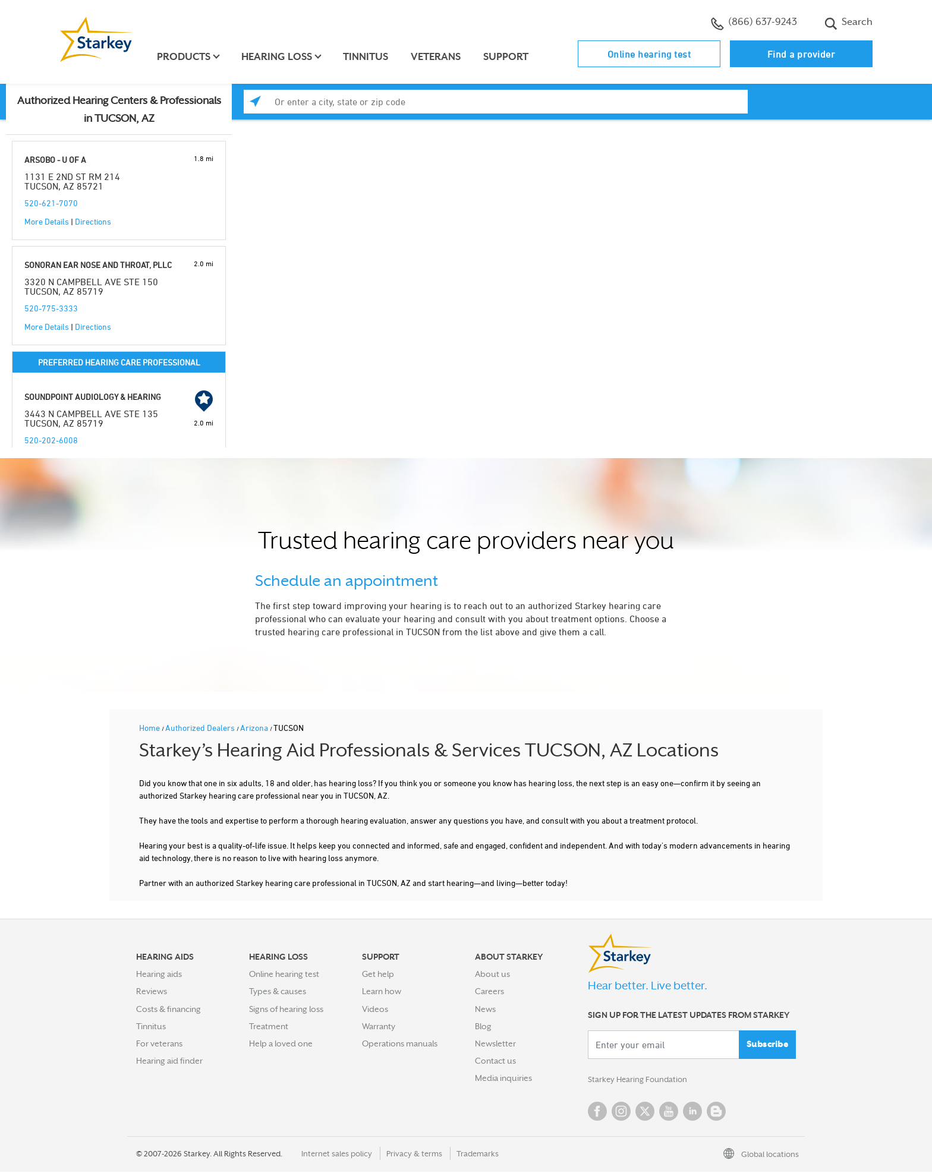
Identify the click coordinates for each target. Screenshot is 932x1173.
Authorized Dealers (201, 728)
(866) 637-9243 (754, 23)
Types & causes (277, 991)
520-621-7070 (51, 203)
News (485, 1009)
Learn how (381, 991)
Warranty (378, 1026)
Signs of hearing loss (286, 1009)
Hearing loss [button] (278, 56)
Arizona (255, 728)
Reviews (151, 991)
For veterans (159, 1043)
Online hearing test (649, 54)
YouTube (668, 1112)
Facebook (597, 1112)
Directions (93, 221)
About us (492, 974)
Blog (483, 1026)
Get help (378, 974)
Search (848, 23)
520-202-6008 (51, 440)
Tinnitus (367, 56)
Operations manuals (399, 1043)
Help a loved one (281, 1043)
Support (507, 56)
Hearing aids (159, 974)
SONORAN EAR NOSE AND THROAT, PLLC (98, 265)
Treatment (268, 1026)
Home (150, 728)
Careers (489, 991)
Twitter (644, 1112)
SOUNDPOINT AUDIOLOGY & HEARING (92, 397)
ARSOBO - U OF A (55, 159)
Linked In (692, 1112)
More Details (46, 221)
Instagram (621, 1112)
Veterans (437, 56)
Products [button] (185, 56)
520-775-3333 (51, 308)
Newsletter (495, 1043)
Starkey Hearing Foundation (640, 1080)
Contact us (495, 1060)
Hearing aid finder (169, 1060)
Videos (375, 1009)
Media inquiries (503, 1078)
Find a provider (801, 54)
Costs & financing (168, 1009)
